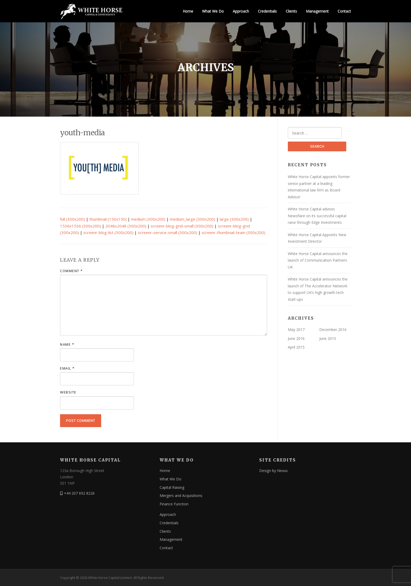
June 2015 (327, 338)
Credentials (267, 11)
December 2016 (333, 329)
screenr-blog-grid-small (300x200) (182, 226)
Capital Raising (172, 487)
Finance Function (174, 503)
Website (68, 392)
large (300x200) (234, 219)
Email (67, 368)
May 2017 (296, 329)
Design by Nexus (273, 470)
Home (188, 11)
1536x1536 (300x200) (80, 226)
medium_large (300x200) (192, 219)
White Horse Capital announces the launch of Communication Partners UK (318, 260)
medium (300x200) (148, 219)
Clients (291, 11)
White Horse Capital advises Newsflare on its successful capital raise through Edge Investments (317, 215)
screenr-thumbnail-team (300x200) (233, 232)
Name (67, 344)
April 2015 (296, 347)
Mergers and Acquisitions (181, 495)
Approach (241, 11)
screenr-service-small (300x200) (167, 232)
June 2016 (296, 338)
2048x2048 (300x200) (125, 226)
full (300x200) (72, 219)
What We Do (213, 11)
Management (317, 11)
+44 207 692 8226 (79, 493)
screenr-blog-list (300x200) (108, 232)
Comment (71, 270)
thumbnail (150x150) (108, 219)
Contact (344, 11)
